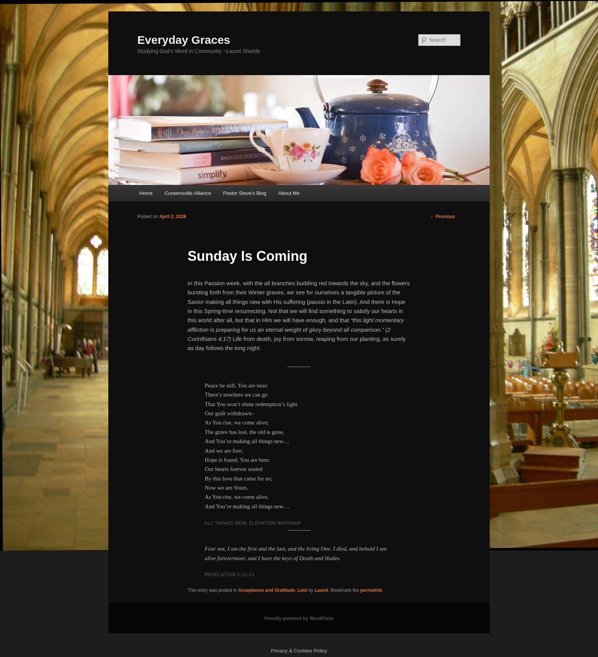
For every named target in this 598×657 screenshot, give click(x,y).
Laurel (321, 590)
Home (146, 193)
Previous (442, 216)
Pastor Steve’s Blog (244, 193)
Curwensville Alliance (187, 193)
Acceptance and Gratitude (266, 590)
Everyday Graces (183, 40)
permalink (371, 590)
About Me (289, 193)
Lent (302, 590)
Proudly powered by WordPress (298, 618)
